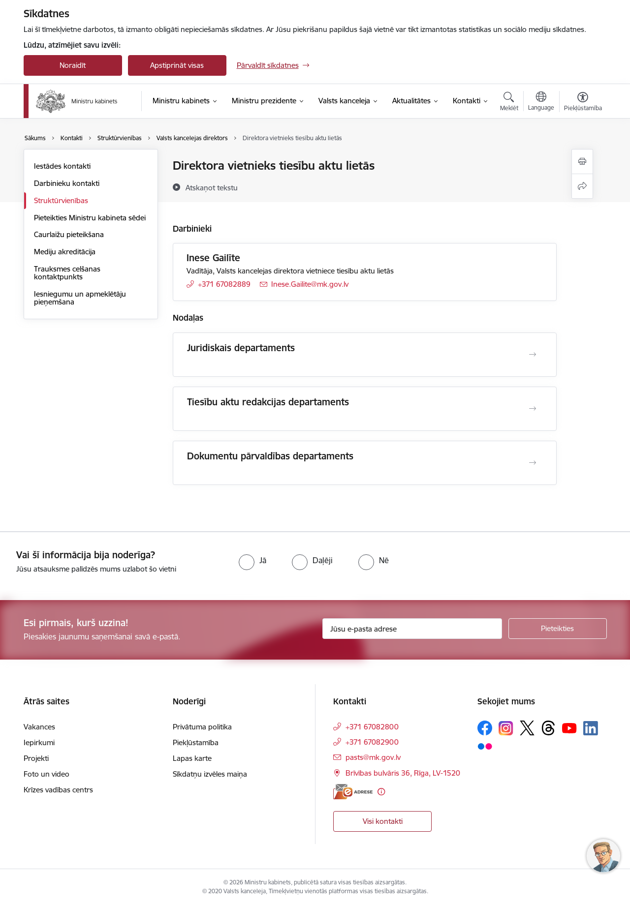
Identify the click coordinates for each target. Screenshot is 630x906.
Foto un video (46, 774)
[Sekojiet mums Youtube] (569, 727)
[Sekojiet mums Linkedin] (590, 728)
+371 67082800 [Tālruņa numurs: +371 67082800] (372, 726)
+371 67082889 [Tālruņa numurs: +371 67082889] (224, 284)
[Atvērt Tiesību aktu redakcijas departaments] (532, 408)
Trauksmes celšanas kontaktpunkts (67, 272)
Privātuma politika (202, 726)
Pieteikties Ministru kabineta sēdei (90, 217)
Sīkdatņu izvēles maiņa (210, 774)
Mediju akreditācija (64, 251)
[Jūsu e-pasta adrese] (412, 628)
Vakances (39, 726)
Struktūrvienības (61, 200)
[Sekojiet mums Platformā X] (527, 728)
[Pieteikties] (557, 628)
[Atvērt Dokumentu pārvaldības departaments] (532, 463)
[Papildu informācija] (381, 791)
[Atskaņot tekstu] (212, 187)
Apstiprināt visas (177, 65)
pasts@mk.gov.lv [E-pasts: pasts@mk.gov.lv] (373, 757)
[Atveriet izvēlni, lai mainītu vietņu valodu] (541, 102)
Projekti (36, 758)
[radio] (252, 560)
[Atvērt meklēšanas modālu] (509, 103)
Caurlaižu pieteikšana (69, 234)
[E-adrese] (353, 792)
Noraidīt (73, 65)
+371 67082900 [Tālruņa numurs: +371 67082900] (372, 742)
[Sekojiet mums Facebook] (484, 728)
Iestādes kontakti (62, 166)
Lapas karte (192, 758)
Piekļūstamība (196, 742)
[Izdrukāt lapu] (582, 162)
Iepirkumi (39, 742)
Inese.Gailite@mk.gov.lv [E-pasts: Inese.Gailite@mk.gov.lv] (309, 284)
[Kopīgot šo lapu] (582, 186)
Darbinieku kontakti (66, 183)
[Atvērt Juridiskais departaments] (532, 354)
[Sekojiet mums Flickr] (484, 746)
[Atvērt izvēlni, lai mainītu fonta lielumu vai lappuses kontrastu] (583, 103)
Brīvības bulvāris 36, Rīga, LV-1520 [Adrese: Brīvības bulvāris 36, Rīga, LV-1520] (403, 773)
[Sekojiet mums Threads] (548, 728)
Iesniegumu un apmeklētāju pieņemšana (80, 297)
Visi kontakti (383, 821)
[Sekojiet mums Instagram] (506, 728)
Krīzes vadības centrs (58, 789)
